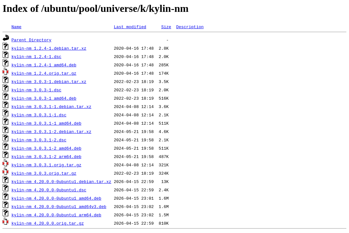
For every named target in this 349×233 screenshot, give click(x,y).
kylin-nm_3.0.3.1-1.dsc (39, 115)
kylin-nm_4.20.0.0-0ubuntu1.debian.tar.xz (61, 181)
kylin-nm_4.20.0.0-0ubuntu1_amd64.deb (56, 198)
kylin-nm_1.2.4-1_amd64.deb (44, 65)
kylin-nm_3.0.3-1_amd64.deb (44, 98)
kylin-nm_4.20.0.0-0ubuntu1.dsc (49, 190)
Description (190, 26)
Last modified (130, 26)
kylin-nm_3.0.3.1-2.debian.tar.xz (51, 131)
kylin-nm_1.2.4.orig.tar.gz (44, 73)
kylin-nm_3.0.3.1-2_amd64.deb (46, 148)
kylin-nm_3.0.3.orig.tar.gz (44, 173)
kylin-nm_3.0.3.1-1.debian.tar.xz (51, 106)
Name (16, 26)
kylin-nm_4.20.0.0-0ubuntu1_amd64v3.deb (59, 206)
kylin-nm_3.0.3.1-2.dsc (39, 140)
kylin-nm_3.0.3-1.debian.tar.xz (49, 81)
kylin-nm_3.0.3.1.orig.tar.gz (46, 165)
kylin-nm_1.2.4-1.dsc (36, 56)
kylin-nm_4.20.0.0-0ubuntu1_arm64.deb (56, 215)
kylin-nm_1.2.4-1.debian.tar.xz (49, 48)
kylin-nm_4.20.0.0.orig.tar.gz (48, 223)
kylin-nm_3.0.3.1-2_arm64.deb (46, 156)
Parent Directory (32, 40)
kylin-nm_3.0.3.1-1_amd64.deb (46, 123)
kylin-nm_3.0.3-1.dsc (36, 90)
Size (166, 26)
